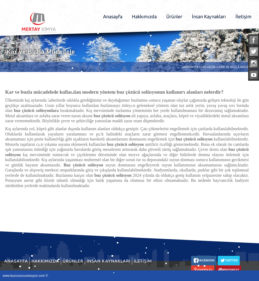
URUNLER (208, 67)
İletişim (243, 16)
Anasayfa (112, 16)
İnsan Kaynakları (209, 16)
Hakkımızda (144, 16)
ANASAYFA (190, 67)
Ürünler (174, 16)
